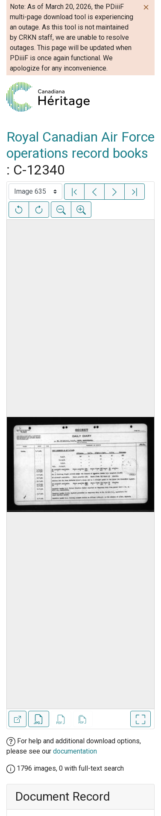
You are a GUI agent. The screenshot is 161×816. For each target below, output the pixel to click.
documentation (75, 751)
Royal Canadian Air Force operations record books (80, 145)
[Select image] (35, 191)
